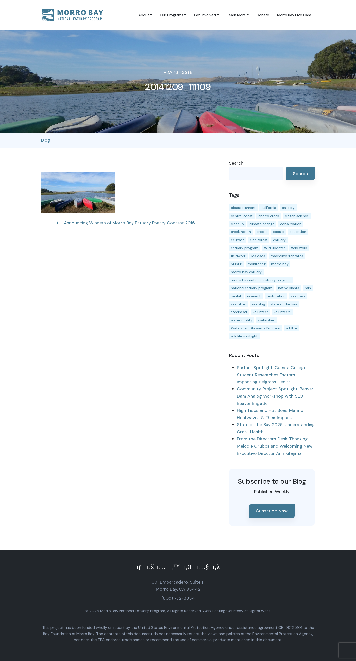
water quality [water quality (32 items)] (241, 320)
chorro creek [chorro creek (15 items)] (268, 216)
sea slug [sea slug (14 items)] (258, 304)
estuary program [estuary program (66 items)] (244, 248)
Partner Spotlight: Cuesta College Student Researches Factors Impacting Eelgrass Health (271, 375)
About (143, 15)
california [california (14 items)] (268, 207)
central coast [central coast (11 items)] (242, 216)
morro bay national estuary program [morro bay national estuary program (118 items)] (261, 280)
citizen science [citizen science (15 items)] (297, 216)
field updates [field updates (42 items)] (275, 248)
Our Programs (171, 15)
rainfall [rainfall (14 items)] (236, 296)
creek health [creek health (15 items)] (241, 231)
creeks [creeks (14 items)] (262, 231)
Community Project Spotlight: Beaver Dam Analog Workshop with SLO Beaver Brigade (275, 396)
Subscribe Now (272, 511)
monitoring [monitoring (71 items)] (257, 264)
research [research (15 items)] (254, 296)
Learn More (236, 15)
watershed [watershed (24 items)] (266, 320)
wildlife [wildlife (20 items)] (291, 328)
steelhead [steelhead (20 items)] (239, 312)
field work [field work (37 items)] (299, 248)
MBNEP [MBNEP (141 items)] (236, 264)
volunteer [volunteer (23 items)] (260, 312)
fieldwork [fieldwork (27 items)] (238, 256)
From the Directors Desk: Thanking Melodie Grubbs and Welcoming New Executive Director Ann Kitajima (274, 446)
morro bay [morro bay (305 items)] (280, 264)
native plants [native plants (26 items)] (288, 288)
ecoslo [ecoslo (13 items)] (278, 231)
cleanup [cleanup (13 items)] (237, 224)
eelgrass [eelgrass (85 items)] (237, 240)
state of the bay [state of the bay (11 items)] (283, 304)
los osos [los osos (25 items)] (258, 256)
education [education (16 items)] (297, 231)
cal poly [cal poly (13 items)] (288, 207)
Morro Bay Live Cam (294, 15)
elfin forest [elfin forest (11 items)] (258, 240)
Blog (45, 140)
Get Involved (205, 15)
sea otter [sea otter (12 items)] (238, 304)
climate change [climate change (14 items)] (261, 224)
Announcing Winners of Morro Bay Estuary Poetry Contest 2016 (126, 223)
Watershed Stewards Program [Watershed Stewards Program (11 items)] (255, 328)
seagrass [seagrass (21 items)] (298, 296)
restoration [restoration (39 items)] (276, 296)
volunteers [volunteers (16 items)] (282, 312)
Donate (263, 15)
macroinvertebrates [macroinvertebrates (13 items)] (287, 256)
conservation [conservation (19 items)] (290, 224)
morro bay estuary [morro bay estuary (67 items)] (246, 272)
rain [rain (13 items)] (308, 288)
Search (236, 163)
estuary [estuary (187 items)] (279, 240)
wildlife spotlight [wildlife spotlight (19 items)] (244, 336)
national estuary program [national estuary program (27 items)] (251, 288)
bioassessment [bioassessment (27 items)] (243, 207)
